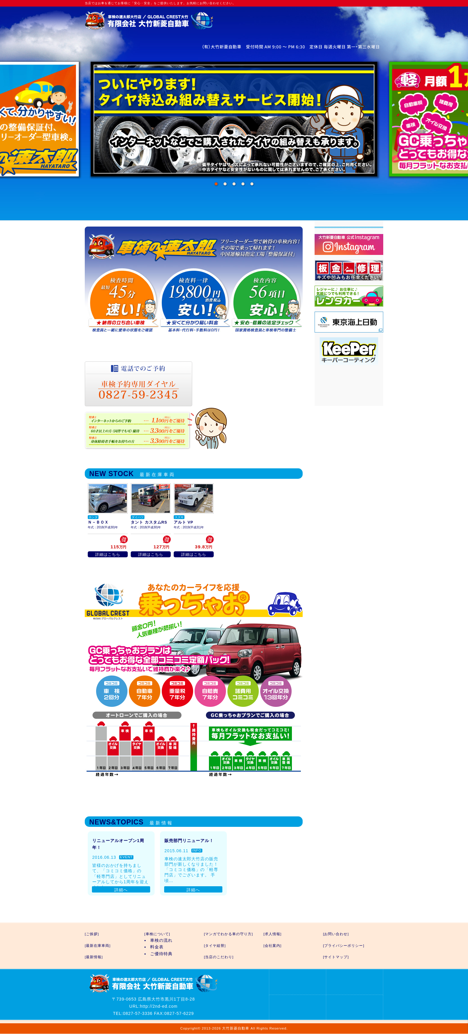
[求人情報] (272, 934)
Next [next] (362, 119)
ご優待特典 (161, 953)
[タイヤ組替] (215, 945)
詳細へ (121, 889)
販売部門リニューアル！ (189, 840)
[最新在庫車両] (97, 945)
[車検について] (157, 934)
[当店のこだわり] (218, 957)
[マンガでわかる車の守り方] (228, 934)
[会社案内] (272, 945)
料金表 (157, 946)
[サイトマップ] (336, 957)
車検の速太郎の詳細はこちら (194, 347)
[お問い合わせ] (336, 934)
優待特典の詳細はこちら (268, 428)
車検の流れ (161, 940)
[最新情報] (94, 957)
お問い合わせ (260, 26)
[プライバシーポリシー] (343, 945)
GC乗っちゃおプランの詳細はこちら (194, 789)
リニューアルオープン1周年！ (118, 844)
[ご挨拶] (92, 934)
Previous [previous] (106, 119)
